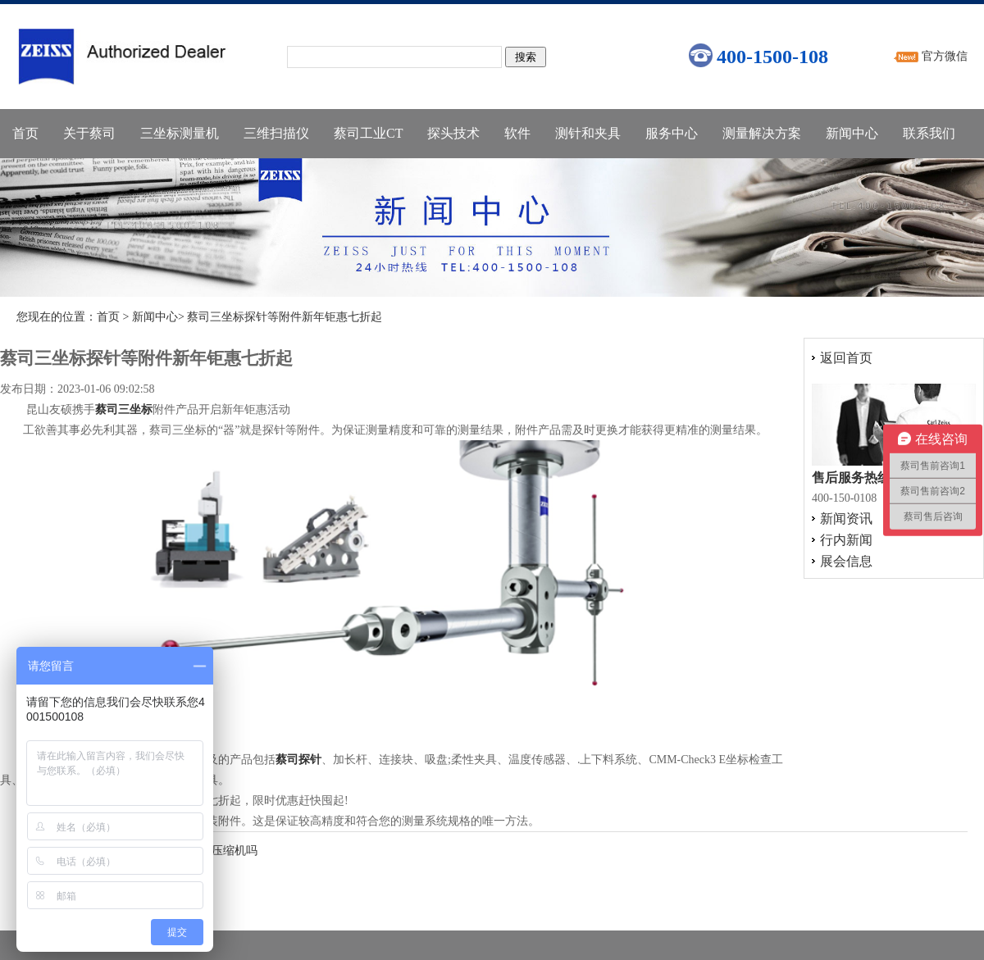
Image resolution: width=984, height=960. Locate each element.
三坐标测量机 (179, 133)
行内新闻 (846, 540)
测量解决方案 (761, 133)
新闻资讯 (846, 518)
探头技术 (453, 133)
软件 (517, 133)
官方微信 (945, 56)
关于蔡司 (89, 133)
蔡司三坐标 (124, 409)
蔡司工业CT (368, 133)
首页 (25, 133)
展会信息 (846, 561)
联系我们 (929, 133)
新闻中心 (852, 133)
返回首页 (846, 358)
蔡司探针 (298, 759)
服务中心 (671, 133)
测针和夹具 (588, 133)
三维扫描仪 (276, 133)
